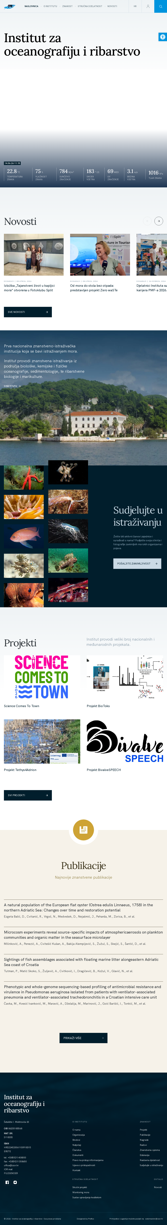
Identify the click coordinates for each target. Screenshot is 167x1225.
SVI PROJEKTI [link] (28, 795)
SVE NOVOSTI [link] (28, 312)
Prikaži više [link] (83, 1038)
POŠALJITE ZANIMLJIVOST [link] (137, 563)
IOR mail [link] (8, 1169)
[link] (163, 37)
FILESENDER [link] (11, 1173)
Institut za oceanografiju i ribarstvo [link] (24, 1103)
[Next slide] (158, 221)
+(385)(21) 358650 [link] (17, 1161)
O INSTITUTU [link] (12, 386)
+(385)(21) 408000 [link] (17, 1157)
